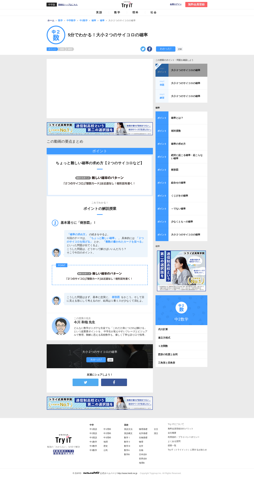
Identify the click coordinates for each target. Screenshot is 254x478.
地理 (106, 442)
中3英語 (93, 437)
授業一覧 (172, 445)
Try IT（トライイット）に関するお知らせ (187, 449)
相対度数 (176, 130)
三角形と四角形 (166, 362)
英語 (99, 12)
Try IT (127, 4)
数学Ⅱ (127, 442)
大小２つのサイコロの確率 (185, 70)
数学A (127, 450)
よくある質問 (174, 441)
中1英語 (93, 429)
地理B (142, 463)
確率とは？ (177, 117)
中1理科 (107, 429)
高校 (126, 425)
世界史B (143, 458)
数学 (117, 12)
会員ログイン (176, 4)
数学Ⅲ (127, 446)
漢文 (156, 433)
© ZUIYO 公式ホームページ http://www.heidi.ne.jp (105, 473)
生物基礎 (143, 437)
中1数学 (93, 442)
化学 (141, 446)
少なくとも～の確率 (182, 221)
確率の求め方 (178, 143)
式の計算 (163, 329)
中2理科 (107, 433)
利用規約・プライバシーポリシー (183, 437)
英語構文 (128, 433)
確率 (158, 108)
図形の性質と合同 (168, 354)
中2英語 (93, 433)
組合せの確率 (178, 182)
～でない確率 (178, 208)
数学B (127, 454)
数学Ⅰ (127, 437)
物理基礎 (143, 429)
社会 (153, 12)
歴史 (106, 446)
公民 (106, 450)
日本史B (143, 454)
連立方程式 (164, 337)
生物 (141, 450)
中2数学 (93, 446)
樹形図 (174, 169)
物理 (141, 442)
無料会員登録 (196, 4)
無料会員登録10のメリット (180, 428)
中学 (92, 425)
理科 (135, 12)
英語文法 (128, 429)
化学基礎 (143, 433)
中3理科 (107, 437)
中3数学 (93, 450)
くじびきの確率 (179, 195)
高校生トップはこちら (68, 5)
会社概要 (172, 433)
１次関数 (163, 346)
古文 (156, 429)
